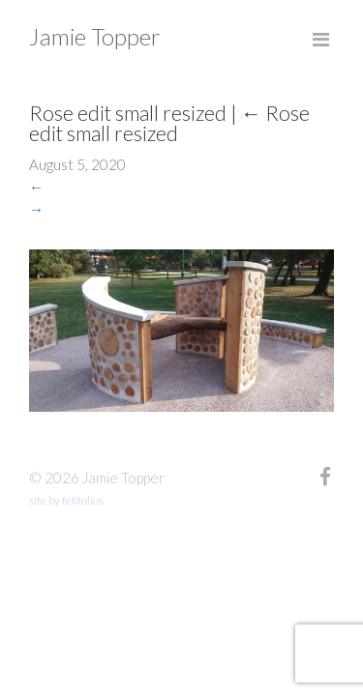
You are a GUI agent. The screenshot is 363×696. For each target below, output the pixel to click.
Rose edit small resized (169, 123)
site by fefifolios (66, 500)
